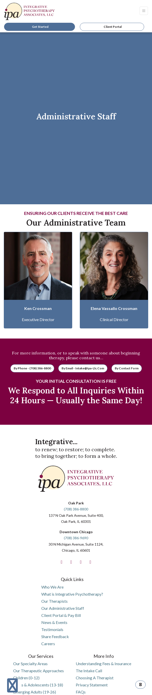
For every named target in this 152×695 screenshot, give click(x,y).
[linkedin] (90, 562)
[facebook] (61, 562)
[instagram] (71, 562)
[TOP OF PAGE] (140, 685)
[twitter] (81, 562)
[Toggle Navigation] (144, 11)
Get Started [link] (39, 27)
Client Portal (113, 27)
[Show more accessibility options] (12, 685)
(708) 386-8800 (76, 509)
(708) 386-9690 (76, 538)
